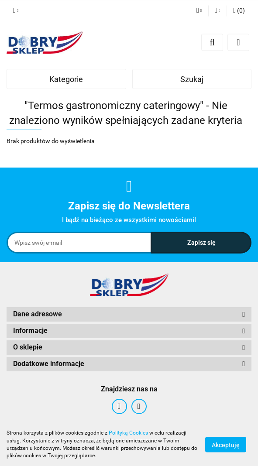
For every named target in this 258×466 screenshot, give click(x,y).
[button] (239, 11)
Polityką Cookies (128, 433)
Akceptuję (226, 444)
